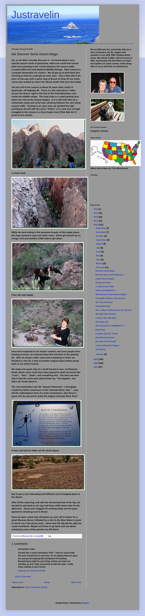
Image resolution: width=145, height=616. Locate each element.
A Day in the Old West (105, 318)
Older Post (76, 582)
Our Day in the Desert (105, 341)
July (98, 248)
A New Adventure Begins (107, 345)
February (100, 267)
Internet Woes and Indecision (109, 275)
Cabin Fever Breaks (104, 279)
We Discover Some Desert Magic (111, 294)
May (98, 255)
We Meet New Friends (105, 314)
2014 (96, 209)
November (101, 232)
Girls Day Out (101, 322)
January (100, 354)
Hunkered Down (103, 282)
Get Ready (100, 349)
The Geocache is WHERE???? (109, 326)
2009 (96, 359)
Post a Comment (23, 576)
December (101, 228)
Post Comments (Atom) (36, 587)
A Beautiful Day (102, 306)
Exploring (100, 329)
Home (47, 582)
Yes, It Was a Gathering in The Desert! (113, 310)
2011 (96, 221)
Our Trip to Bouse (103, 302)
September (101, 240)
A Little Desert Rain (104, 286)
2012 (96, 217)
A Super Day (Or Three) (106, 334)
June (98, 252)
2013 (96, 213)
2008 (96, 363)
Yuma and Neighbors (105, 290)
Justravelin (35, 14)
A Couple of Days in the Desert (110, 298)
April (98, 259)
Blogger (85, 603)
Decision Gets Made (105, 271)
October (100, 236)
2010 (96, 225)
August (99, 244)
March (99, 263)
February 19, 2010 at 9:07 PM (31, 571)
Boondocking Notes (104, 337)
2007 (96, 367)
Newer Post (17, 582)
